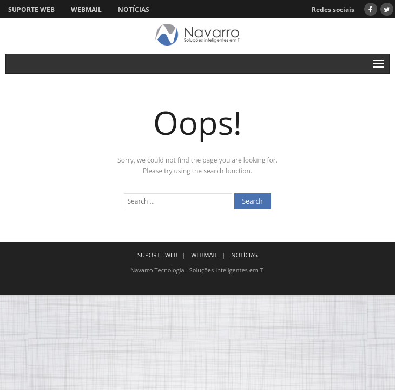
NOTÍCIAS (133, 9)
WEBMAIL (86, 9)
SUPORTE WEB (31, 9)
